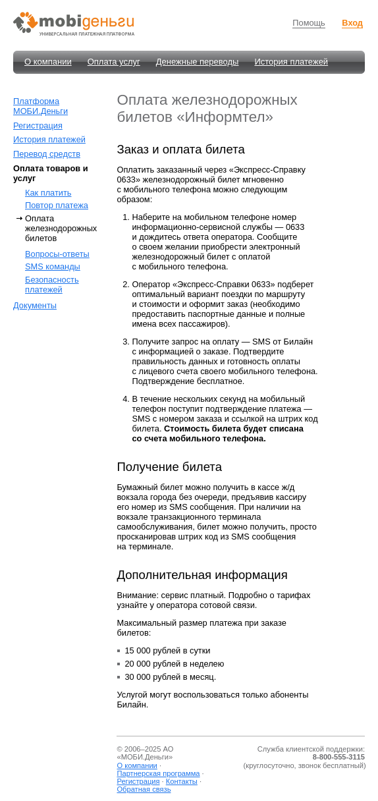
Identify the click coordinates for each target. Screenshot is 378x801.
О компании (48, 62)
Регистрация (38, 125)
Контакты (182, 781)
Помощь (308, 23)
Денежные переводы (197, 62)
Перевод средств (46, 154)
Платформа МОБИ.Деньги (40, 106)
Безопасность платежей (52, 284)
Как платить (48, 193)
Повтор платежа (56, 205)
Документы (35, 305)
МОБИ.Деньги (145, 757)
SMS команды (52, 266)
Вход (352, 23)
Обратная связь (144, 789)
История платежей (291, 62)
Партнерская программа (158, 773)
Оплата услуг (114, 62)
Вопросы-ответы (57, 254)
